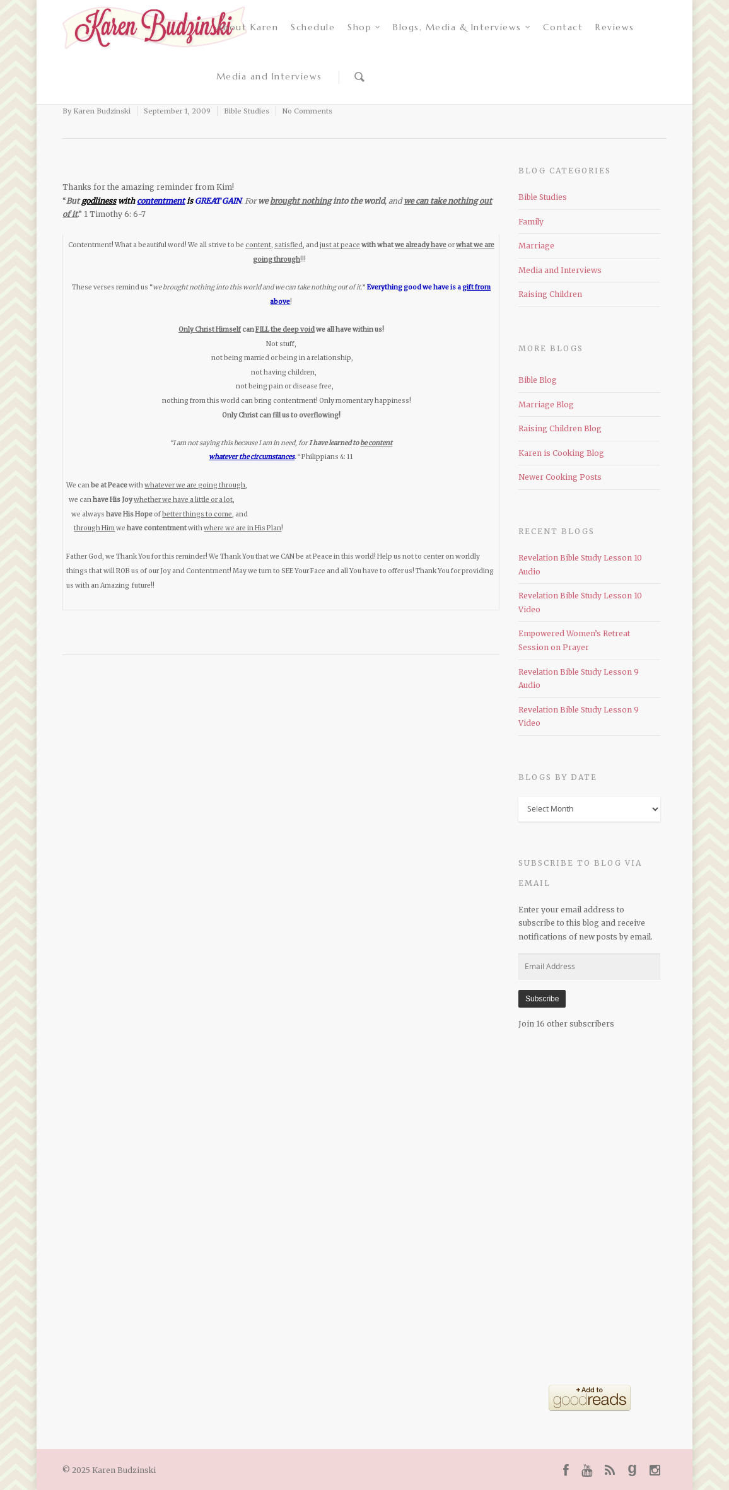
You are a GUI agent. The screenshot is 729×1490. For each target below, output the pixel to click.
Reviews (614, 27)
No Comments (307, 111)
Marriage (536, 245)
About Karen (247, 27)
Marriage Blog (546, 404)
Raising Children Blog (560, 428)
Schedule (313, 27)
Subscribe (542, 998)
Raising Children (550, 294)
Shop (364, 27)
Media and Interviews (269, 76)
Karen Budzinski (102, 111)
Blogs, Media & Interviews (462, 27)
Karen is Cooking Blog (561, 453)
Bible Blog (537, 380)
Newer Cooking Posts (560, 477)
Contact (563, 27)
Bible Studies (246, 111)
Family (531, 221)
